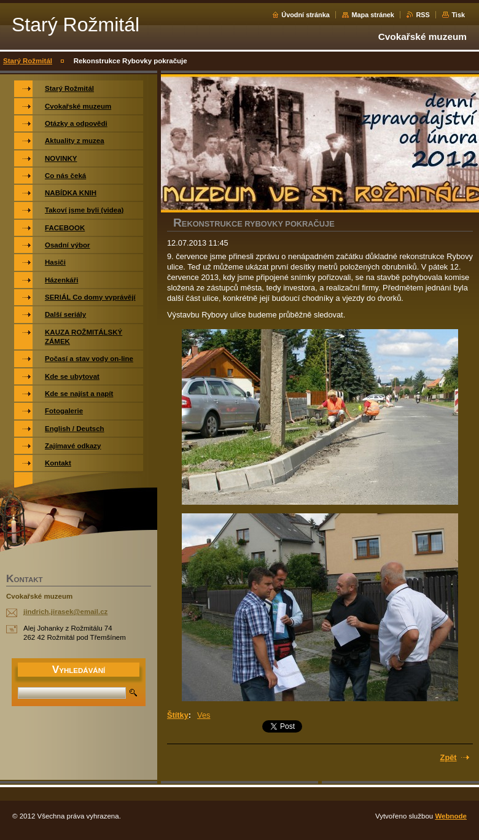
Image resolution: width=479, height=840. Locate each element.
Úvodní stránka (305, 14)
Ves (203, 715)
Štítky (178, 715)
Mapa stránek (372, 14)
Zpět (448, 757)
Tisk (458, 14)
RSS (422, 14)
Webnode (451, 816)
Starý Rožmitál (27, 60)
